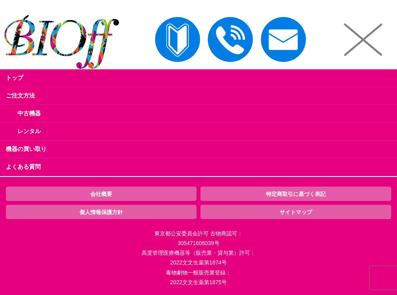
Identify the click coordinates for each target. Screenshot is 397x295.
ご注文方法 (20, 95)
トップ (14, 77)
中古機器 (29, 113)
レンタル (29, 131)
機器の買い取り (26, 149)
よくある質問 (23, 166)
